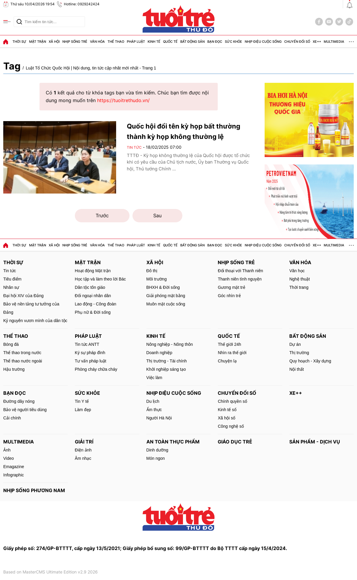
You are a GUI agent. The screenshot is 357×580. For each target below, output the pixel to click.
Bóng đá (11, 344)
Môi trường (156, 279)
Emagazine (13, 466)
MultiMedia (334, 41)
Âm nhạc (83, 458)
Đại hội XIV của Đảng (23, 295)
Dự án (295, 344)
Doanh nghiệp (159, 352)
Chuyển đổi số (297, 41)
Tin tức (134, 147)
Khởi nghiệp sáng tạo (166, 369)
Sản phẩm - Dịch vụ (314, 442)
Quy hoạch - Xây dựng (310, 361)
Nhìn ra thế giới (232, 352)
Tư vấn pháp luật (90, 361)
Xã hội (54, 41)
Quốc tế (170, 41)
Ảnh (7, 450)
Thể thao (116, 41)
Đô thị (151, 270)
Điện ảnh (83, 450)
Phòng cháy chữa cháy (96, 369)
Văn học (297, 270)
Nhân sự (11, 287)
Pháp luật (136, 41)
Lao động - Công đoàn (95, 304)
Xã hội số (226, 418)
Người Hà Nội (159, 418)
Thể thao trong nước (22, 352)
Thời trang (298, 287)
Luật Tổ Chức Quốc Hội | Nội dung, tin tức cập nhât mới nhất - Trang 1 (91, 68)
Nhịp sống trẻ (74, 41)
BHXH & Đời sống (163, 287)
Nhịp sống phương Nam (34, 490)
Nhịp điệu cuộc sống (263, 41)
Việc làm (154, 377)
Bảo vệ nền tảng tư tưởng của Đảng (31, 308)
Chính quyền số (232, 401)
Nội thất (296, 369)
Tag (11, 66)
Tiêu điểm (12, 279)
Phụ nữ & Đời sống (93, 312)
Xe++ (317, 41)
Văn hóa (97, 41)
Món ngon (155, 458)
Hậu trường (14, 369)
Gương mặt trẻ (231, 287)
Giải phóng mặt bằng (165, 295)
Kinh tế (154, 41)
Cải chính (12, 418)
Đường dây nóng (18, 401)
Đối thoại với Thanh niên (240, 270)
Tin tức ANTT (87, 344)
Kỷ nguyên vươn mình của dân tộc (35, 320)
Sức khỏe (233, 41)
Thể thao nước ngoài (22, 361)
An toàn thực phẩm (173, 442)
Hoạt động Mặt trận (93, 270)
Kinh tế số (227, 409)
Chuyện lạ (227, 361)
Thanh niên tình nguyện (239, 279)
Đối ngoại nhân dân (93, 295)
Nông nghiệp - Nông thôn (169, 344)
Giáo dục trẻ (235, 442)
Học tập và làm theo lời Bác (100, 279)
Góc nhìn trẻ (229, 295)
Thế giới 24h (229, 344)
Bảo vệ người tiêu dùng (25, 409)
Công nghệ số (231, 426)
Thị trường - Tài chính (166, 361)
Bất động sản (192, 41)
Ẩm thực (154, 409)
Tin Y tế (82, 401)
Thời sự (19, 41)
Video (8, 458)
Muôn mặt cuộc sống (165, 304)
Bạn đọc (214, 41)
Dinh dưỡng (157, 450)
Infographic (13, 475)
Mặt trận (37, 41)
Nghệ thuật (299, 279)
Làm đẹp (83, 409)
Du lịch (152, 401)
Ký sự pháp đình (90, 352)
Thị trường (299, 352)
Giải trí (84, 442)
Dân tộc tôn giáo (90, 287)
